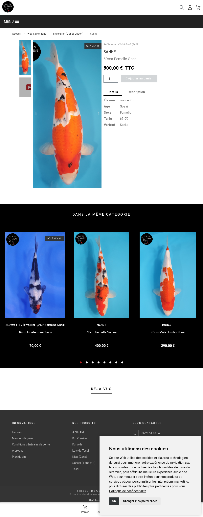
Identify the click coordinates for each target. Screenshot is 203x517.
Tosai (75, 469)
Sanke (101, 325)
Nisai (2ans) (79, 456)
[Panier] (85, 509)
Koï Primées (79, 438)
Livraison (17, 432)
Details (112, 92)
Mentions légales (22, 438)
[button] (101, 21)
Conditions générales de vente (31, 444)
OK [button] (114, 501)
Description (136, 92)
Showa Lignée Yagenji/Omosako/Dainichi (35, 325)
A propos (17, 450)
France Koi (127, 100)
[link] (127, 491)
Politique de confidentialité (127, 491)
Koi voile (77, 444)
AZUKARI (78, 432)
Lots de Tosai (80, 450)
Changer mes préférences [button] (140, 501)
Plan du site (19, 456)
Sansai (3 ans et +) (84, 462)
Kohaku (167, 325)
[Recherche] (182, 7)
